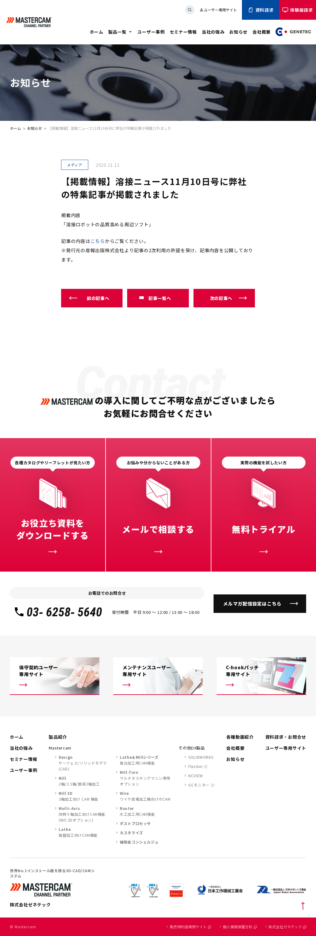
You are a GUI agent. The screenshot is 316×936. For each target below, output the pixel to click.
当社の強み (213, 32)
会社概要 (261, 32)
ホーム (96, 32)
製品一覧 (117, 32)
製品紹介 (58, 737)
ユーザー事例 (150, 32)
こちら (97, 241)
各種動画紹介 (239, 737)
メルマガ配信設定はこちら (252, 603)
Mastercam (60, 748)
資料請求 (260, 10)
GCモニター (199, 784)
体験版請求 (297, 10)
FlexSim (195, 766)
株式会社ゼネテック (287, 926)
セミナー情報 (183, 32)
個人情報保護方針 (240, 926)
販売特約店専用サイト (190, 926)
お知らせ (238, 32)
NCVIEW (195, 775)
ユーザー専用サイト (218, 9)
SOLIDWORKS (200, 757)
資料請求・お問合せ (285, 737)
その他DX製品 (191, 748)
